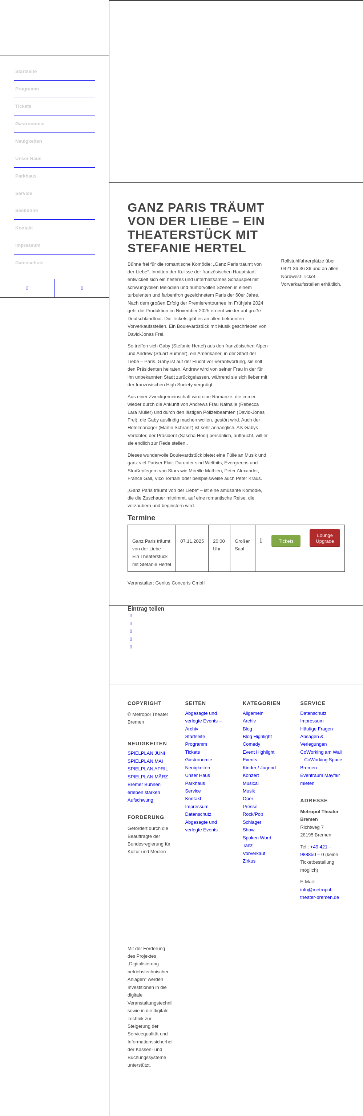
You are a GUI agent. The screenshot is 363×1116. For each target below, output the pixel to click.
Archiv (249, 721)
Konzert (251, 775)
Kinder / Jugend (259, 767)
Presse (250, 806)
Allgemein (253, 713)
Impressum (196, 806)
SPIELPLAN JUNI (146, 753)
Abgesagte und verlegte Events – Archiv (203, 721)
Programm (196, 744)
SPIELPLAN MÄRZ (148, 776)
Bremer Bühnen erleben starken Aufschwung (144, 792)
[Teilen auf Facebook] (131, 615)
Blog (247, 729)
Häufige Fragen (316, 729)
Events (250, 759)
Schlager (252, 822)
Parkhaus (195, 783)
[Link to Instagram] (82, 288)
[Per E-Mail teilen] (131, 646)
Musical (251, 783)
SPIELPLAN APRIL (148, 768)
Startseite (195, 736)
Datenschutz (198, 814)
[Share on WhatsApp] (131, 631)
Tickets (192, 752)
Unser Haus (197, 775)
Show (249, 829)
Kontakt (193, 798)
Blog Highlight (257, 736)
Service (193, 791)
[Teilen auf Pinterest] (131, 639)
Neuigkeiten (197, 767)
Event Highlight (258, 752)
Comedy (251, 744)
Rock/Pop (253, 814)
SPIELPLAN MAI (145, 761)
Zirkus (249, 861)
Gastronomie (198, 759)
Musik (249, 791)
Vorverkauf (254, 853)
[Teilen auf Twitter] (131, 623)
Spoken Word (257, 837)
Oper (248, 798)
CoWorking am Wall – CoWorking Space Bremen (321, 759)
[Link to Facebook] (27, 288)
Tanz (248, 845)
